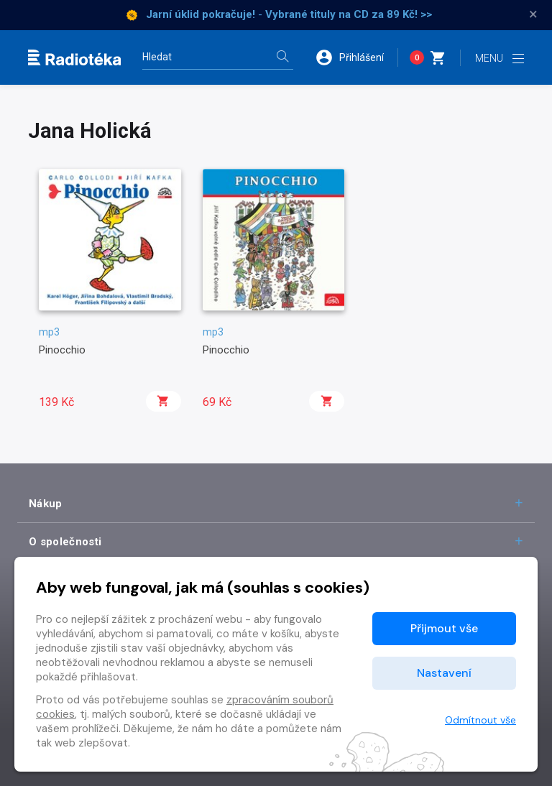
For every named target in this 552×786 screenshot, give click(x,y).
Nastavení (444, 672)
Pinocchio (62, 349)
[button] (356, 57)
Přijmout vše (444, 628)
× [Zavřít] (533, 14)
